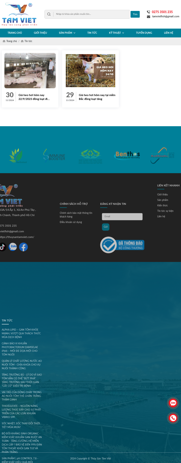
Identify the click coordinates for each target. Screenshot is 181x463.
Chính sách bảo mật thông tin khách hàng (76, 249)
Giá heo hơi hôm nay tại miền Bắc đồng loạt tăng (97, 97)
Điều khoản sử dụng (71, 256)
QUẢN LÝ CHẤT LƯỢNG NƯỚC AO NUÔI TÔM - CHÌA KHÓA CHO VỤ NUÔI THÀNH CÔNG (22, 450)
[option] (18, 167)
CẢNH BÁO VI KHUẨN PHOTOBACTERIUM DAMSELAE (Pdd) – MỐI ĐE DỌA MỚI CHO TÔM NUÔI (20, 435)
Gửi (106, 261)
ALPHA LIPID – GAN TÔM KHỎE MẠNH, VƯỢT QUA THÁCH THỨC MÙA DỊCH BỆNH (21, 419)
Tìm (135, 14)
